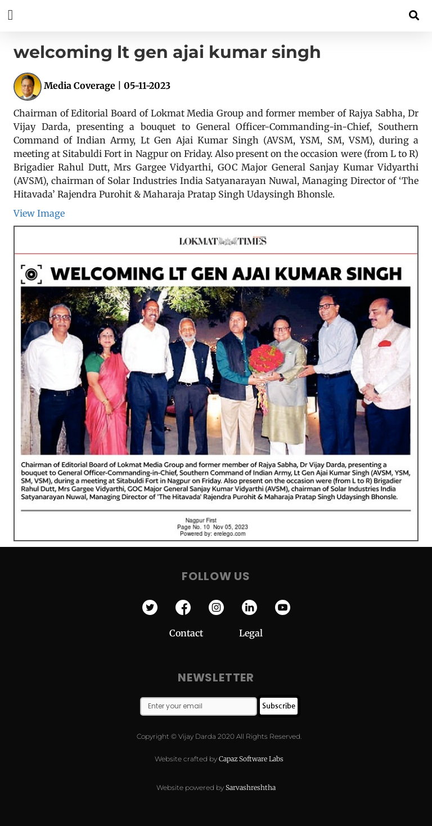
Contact (204, 633)
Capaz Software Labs (251, 759)
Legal (251, 633)
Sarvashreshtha (251, 787)
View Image (39, 213)
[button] (414, 15)
